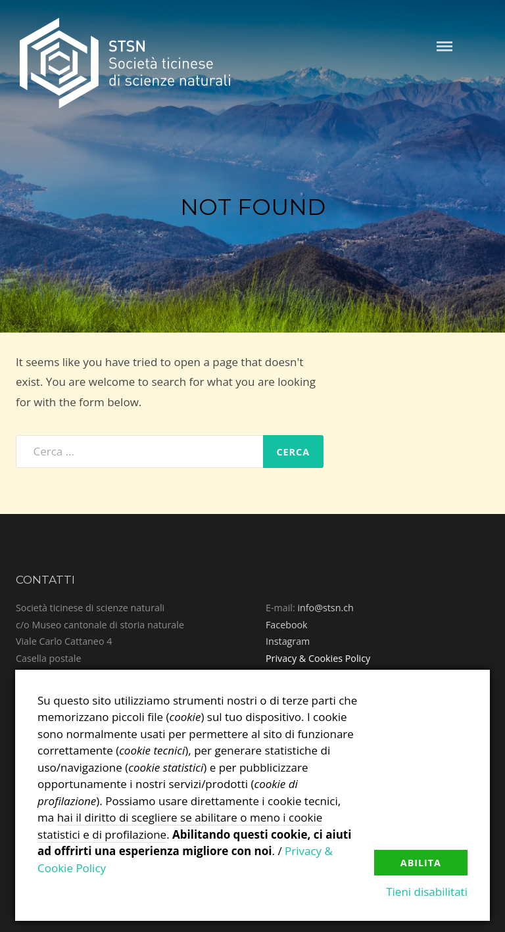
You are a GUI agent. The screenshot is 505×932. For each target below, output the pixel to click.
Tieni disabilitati (427, 891)
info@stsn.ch (325, 607)
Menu (444, 46)
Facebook (287, 624)
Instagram (288, 641)
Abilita (420, 862)
